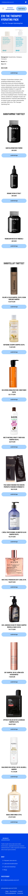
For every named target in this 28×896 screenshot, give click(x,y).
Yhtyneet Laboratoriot (10, 860)
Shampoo (19, 57)
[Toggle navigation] (3, 8)
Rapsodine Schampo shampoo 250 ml (14, 345)
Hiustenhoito (12, 57)
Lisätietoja (14, 73)
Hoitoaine (4, 59)
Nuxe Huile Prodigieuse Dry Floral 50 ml (14, 580)
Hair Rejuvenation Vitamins (14, 148)
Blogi (5, 870)
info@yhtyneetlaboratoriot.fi (8, 2)
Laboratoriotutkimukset (11, 863)
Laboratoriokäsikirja (9, 867)
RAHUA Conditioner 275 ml (14, 815)
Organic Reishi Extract (14, 193)
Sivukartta (20, 893)
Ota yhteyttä (13, 891)
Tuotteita (21, 8)
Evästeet (20, 891)
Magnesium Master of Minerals (14, 239)
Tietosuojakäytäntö (10, 893)
